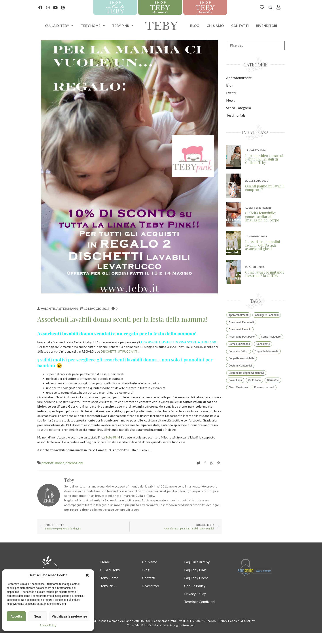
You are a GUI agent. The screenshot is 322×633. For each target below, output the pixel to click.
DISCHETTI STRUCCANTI (119, 351)
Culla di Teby (110, 570)
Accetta (16, 616)
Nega (37, 616)
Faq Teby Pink (195, 570)
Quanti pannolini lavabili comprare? (264, 188)
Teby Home (93, 26)
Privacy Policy (48, 625)
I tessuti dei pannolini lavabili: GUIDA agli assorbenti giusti (262, 245)
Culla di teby (59, 26)
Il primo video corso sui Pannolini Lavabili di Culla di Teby (264, 159)
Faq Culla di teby (197, 562)
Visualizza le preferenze (69, 616)
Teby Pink (122, 26)
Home (105, 562)
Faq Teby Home (196, 578)
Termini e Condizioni (199, 601)
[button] (87, 575)
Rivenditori (266, 26)
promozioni (74, 463)
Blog (194, 26)
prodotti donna (53, 463)
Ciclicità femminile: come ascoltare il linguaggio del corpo (262, 216)
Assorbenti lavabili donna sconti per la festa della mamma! (122, 319)
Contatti (240, 26)
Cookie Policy (194, 586)
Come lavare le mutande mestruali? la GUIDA (264, 274)
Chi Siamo (215, 26)
